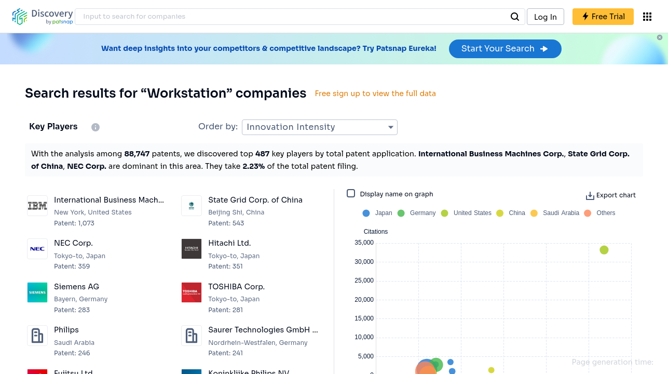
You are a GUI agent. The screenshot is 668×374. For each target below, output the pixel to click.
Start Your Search (505, 48)
